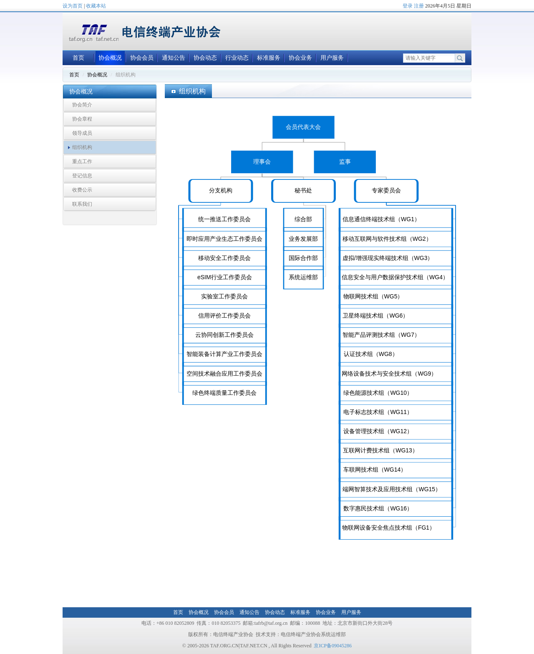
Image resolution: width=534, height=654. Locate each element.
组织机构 (82, 147)
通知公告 (173, 58)
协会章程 (82, 119)
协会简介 (82, 105)
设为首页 (73, 6)
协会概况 (110, 58)
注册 (419, 6)
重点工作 (82, 161)
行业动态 (237, 58)
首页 (78, 58)
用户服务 (332, 58)
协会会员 (142, 58)
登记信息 (82, 176)
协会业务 (300, 58)
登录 (408, 6)
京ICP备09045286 (333, 646)
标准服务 (268, 58)
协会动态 (205, 58)
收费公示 (82, 190)
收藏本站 (96, 6)
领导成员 (82, 133)
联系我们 (82, 204)
